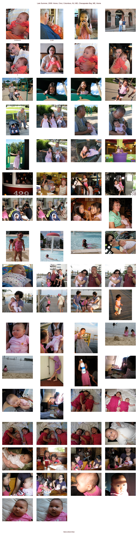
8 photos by (17, 39)
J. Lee (51, 39)
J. (17, 74)
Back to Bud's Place (68, 531)
